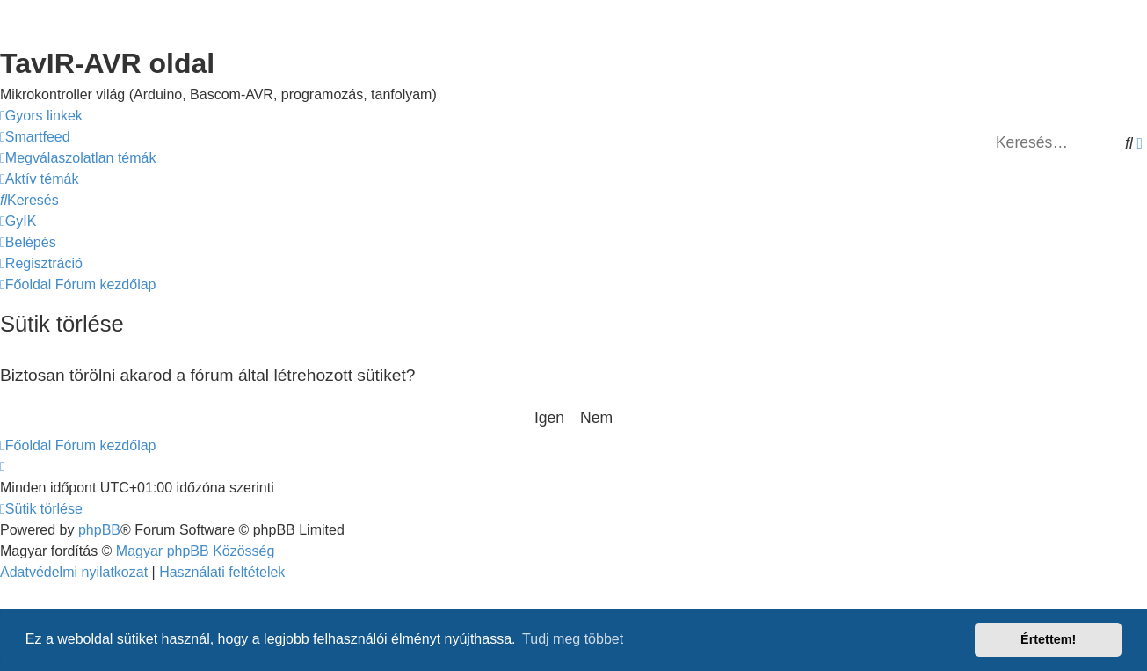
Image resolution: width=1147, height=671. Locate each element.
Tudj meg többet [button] (572, 638)
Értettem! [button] (1048, 639)
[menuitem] (35, 137)
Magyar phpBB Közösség (195, 550)
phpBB (99, 529)
